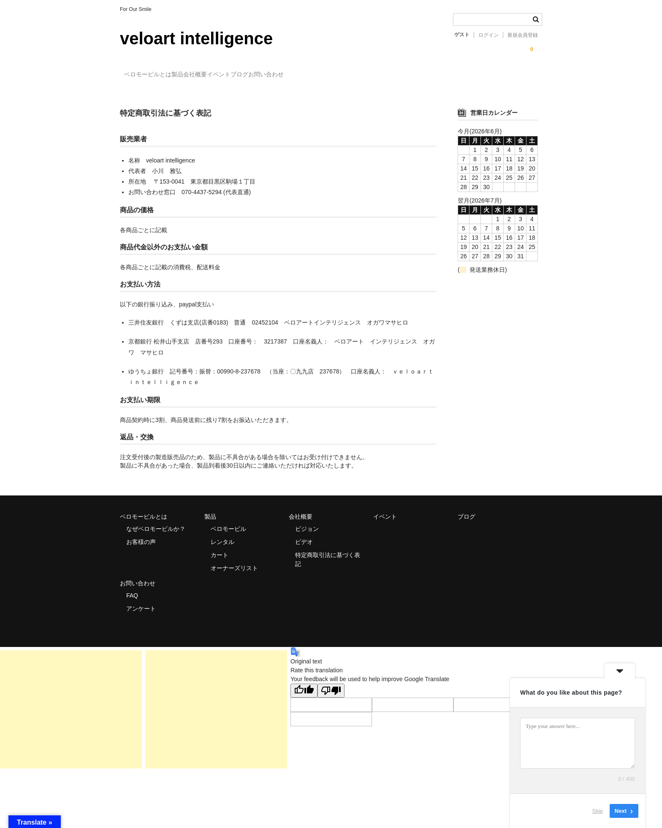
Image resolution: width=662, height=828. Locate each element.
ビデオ (304, 534)
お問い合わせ (357, 75)
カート (219, 547)
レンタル (222, 534)
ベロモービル (228, 521)
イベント (275, 75)
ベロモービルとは (152, 75)
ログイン (488, 35)
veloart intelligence (196, 38)
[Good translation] (303, 683)
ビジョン (307, 521)
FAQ (132, 588)
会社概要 (234, 75)
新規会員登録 (522, 35)
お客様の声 (141, 534)
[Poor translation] (331, 683)
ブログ (313, 75)
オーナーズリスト (234, 560)
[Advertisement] (71, 702)
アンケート (141, 601)
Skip (597, 811)
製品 (199, 75)
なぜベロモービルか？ (155, 521)
